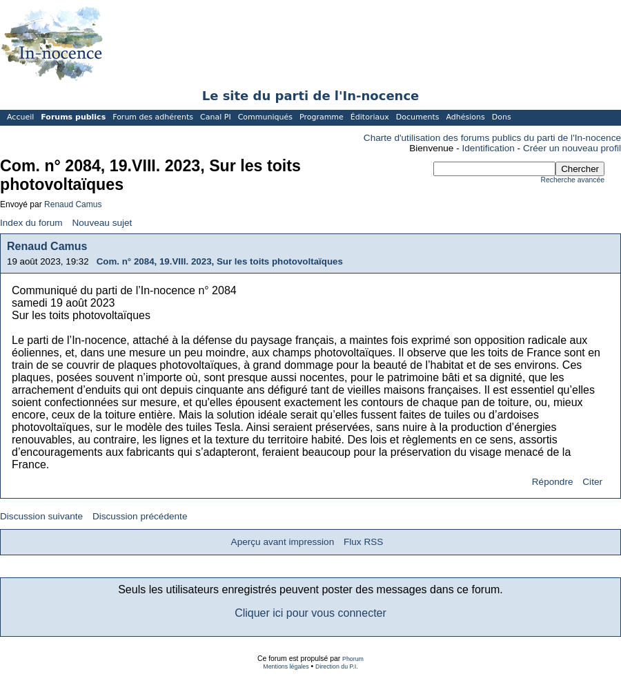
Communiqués (265, 117)
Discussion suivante (41, 516)
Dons (501, 117)
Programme (321, 117)
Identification (488, 148)
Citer (592, 482)
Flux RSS (363, 542)
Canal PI (215, 117)
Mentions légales (285, 666)
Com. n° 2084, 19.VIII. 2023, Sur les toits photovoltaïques (220, 261)
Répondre (552, 482)
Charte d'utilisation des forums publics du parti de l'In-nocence (492, 138)
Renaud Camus (72, 204)
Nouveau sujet (102, 223)
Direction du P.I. (336, 666)
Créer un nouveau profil (572, 148)
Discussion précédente (140, 516)
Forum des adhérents (152, 117)
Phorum (353, 658)
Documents (418, 117)
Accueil (20, 117)
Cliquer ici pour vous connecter (310, 613)
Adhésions (465, 117)
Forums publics (73, 117)
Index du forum (31, 223)
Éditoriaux (370, 117)
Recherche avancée (572, 180)
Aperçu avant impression (283, 542)
